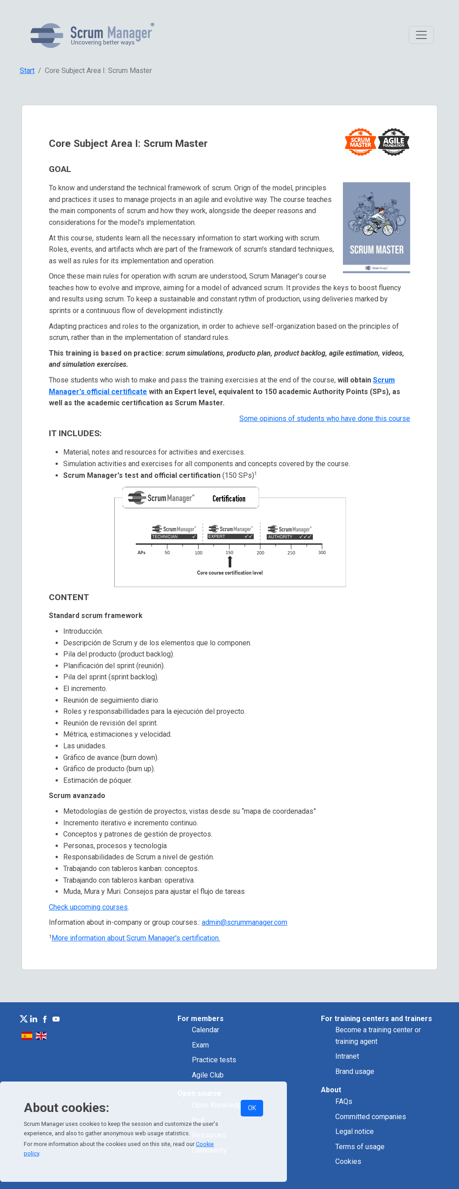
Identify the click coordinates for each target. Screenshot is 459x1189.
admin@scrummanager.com (244, 922)
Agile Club (208, 1075)
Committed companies (370, 1116)
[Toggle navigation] (421, 35)
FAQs (343, 1101)
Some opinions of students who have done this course (324, 418)
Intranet (347, 1056)
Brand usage (354, 1071)
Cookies (348, 1161)
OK (252, 1108)
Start (27, 70)
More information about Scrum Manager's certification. (136, 938)
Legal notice (354, 1131)
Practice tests (214, 1060)
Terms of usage (360, 1146)
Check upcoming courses (88, 907)
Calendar (205, 1030)
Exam (200, 1045)
